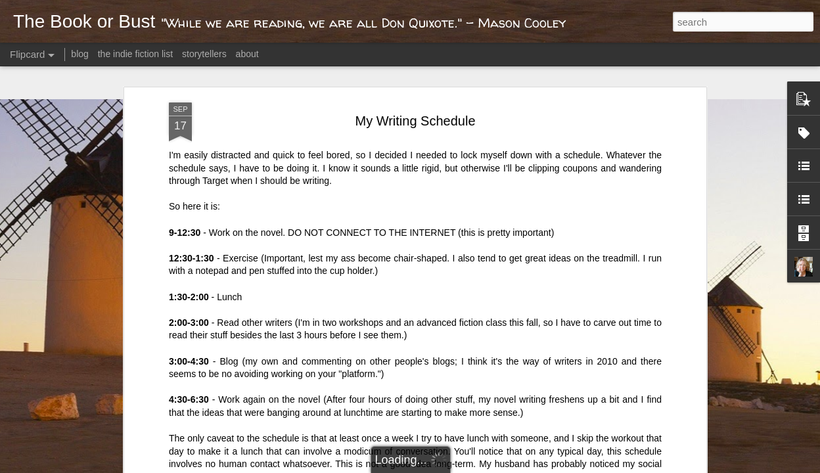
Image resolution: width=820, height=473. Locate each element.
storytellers (204, 54)
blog (79, 54)
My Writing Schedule (415, 121)
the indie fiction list (136, 54)
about (247, 54)
